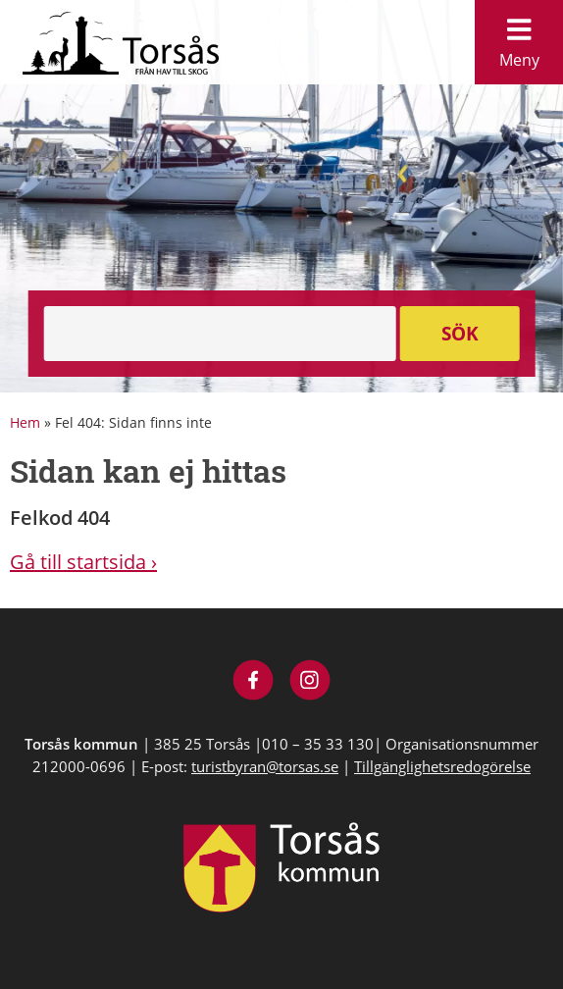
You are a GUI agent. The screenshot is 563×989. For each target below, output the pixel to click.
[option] (281, 196)
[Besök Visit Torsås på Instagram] (310, 682)
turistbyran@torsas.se (264, 766)
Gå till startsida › (83, 561)
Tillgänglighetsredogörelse (442, 766)
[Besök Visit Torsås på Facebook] (254, 682)
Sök (460, 333)
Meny (518, 38)
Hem (25, 422)
